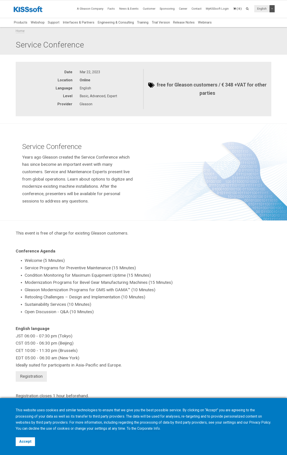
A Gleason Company (90, 8)
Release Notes (184, 22)
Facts (111, 8)
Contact (196, 8)
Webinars (205, 22)
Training (142, 22)
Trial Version (161, 22)
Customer (149, 8)
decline (45, 429)
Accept (25, 441)
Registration (31, 376)
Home (20, 31)
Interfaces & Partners (78, 22)
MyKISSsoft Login (217, 8)
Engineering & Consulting (116, 22)
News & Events (129, 8)
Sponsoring (167, 8)
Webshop (38, 22)
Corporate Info (160, 429)
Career (183, 8)
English (262, 8)
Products (20, 22)
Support (53, 22)
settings (112, 429)
